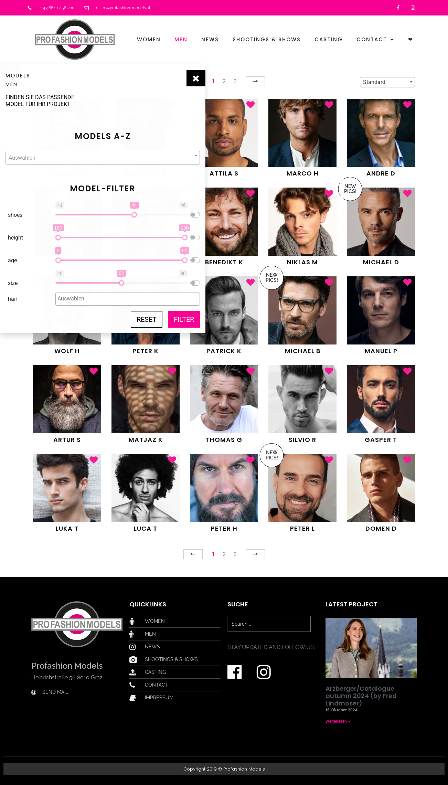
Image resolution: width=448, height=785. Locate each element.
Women (149, 39)
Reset (103, 319)
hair (12, 299)
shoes (15, 215)
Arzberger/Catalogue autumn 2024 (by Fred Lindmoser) (361, 696)
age (12, 260)
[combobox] (81, 158)
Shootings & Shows (267, 39)
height (15, 237)
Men (181, 39)
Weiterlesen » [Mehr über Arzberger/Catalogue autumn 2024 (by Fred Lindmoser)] (338, 721)
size (13, 283)
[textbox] (81, 158)
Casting (328, 39)
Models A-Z (81, 136)
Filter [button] (140, 319)
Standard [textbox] (374, 82)
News (210, 39)
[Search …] (269, 624)
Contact (375, 40)
